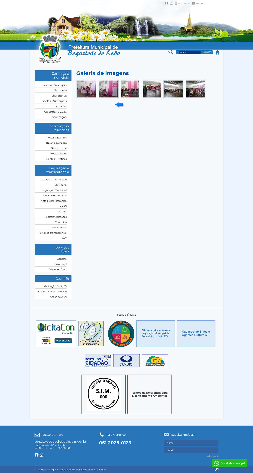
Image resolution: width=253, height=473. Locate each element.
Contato (62, 258)
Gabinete (60, 90)
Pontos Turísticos (56, 158)
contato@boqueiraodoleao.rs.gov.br (60, 441)
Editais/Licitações (56, 216)
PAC (64, 238)
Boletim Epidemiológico (52, 291)
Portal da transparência (52, 232)
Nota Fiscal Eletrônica (54, 200)
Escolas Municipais (54, 101)
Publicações (59, 227)
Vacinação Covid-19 (55, 286)
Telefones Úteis (58, 269)
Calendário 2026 (55, 111)
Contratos (61, 222)
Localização (58, 117)
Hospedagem (58, 153)
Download (60, 264)
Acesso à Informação (54, 179)
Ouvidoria (61, 184)
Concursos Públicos (55, 195)
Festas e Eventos (57, 137)
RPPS (63, 206)
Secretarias (59, 95)
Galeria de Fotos (56, 142)
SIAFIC (62, 211)
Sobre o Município (54, 85)
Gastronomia (59, 148)
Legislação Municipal (54, 190)
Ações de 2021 (58, 296)
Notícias (61, 106)
